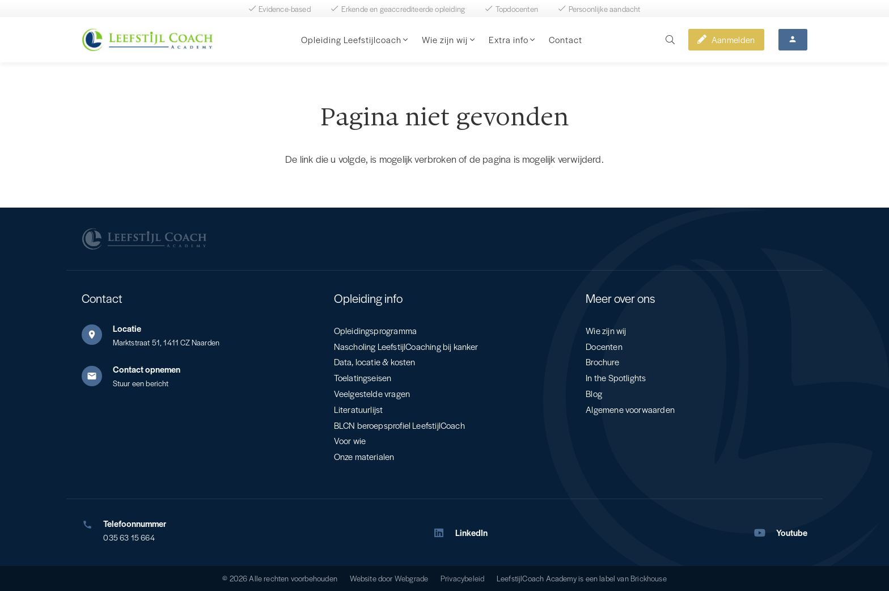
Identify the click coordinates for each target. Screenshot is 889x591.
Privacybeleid (462, 578)
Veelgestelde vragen (372, 393)
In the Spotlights (616, 377)
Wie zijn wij (606, 330)
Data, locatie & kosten (375, 362)
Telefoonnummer (134, 523)
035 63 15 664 (128, 537)
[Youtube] (765, 532)
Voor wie (350, 440)
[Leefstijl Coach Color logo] (147, 39)
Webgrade (411, 578)
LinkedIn (471, 532)
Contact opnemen (146, 369)
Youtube (791, 532)
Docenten (604, 346)
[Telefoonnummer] (92, 525)
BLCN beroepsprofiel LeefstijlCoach (399, 425)
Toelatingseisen (363, 377)
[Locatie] (97, 334)
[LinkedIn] (444, 532)
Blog (594, 393)
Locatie (127, 328)
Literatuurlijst (358, 409)
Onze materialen (364, 456)
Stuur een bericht (141, 383)
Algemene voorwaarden (630, 409)
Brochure (602, 362)
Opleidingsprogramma (375, 330)
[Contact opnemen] (97, 376)
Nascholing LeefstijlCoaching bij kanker (406, 346)
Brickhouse (648, 578)
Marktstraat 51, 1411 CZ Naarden (166, 342)
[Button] (792, 39)
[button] (404, 39)
